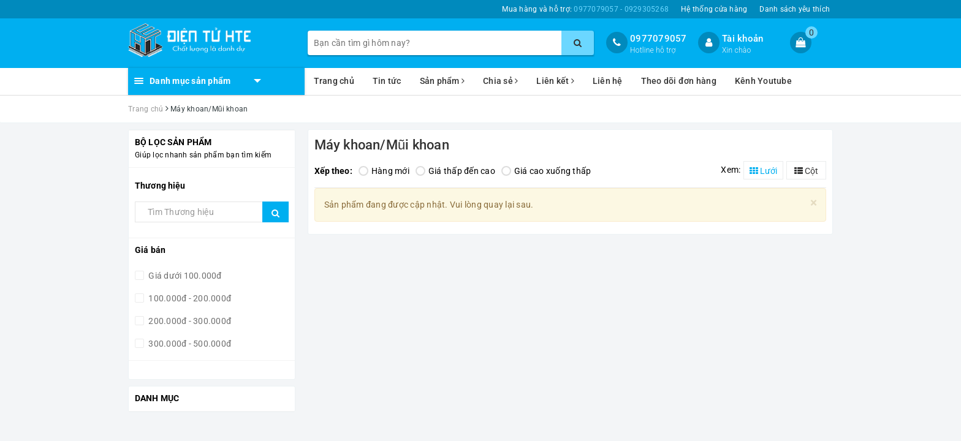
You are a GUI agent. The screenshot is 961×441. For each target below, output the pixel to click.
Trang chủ (334, 81)
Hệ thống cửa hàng (714, 9)
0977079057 (658, 38)
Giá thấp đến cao (455, 171)
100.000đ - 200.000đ (188, 298)
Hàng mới (384, 171)
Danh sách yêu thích (794, 9)
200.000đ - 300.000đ (188, 321)
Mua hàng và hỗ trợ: (585, 9)
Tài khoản (742, 38)
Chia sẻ (500, 81)
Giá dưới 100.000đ (184, 276)
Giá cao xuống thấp (546, 171)
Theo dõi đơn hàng (678, 81)
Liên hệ (608, 81)
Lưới (763, 171)
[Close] (813, 203)
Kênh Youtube (763, 81)
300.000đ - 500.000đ (188, 344)
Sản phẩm (442, 81)
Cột (806, 171)
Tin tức (387, 81)
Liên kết (555, 81)
